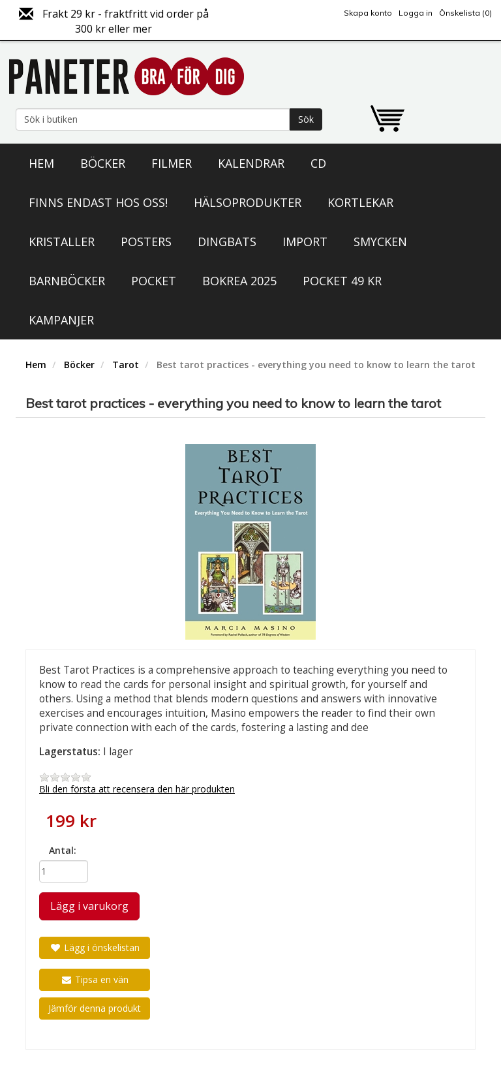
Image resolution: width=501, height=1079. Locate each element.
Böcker (102, 163)
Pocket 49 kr (342, 281)
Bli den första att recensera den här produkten (137, 789)
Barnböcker (67, 281)
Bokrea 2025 (239, 281)
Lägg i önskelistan (95, 947)
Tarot (125, 364)
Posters (146, 241)
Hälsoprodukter (247, 202)
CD (318, 163)
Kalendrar (251, 163)
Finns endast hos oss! (98, 202)
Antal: (62, 850)
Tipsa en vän (95, 979)
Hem (41, 163)
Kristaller (62, 241)
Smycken (380, 241)
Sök (306, 119)
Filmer (171, 163)
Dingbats (227, 241)
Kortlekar (360, 202)
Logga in (416, 13)
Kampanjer (61, 320)
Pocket (153, 281)
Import (304, 241)
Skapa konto (368, 13)
